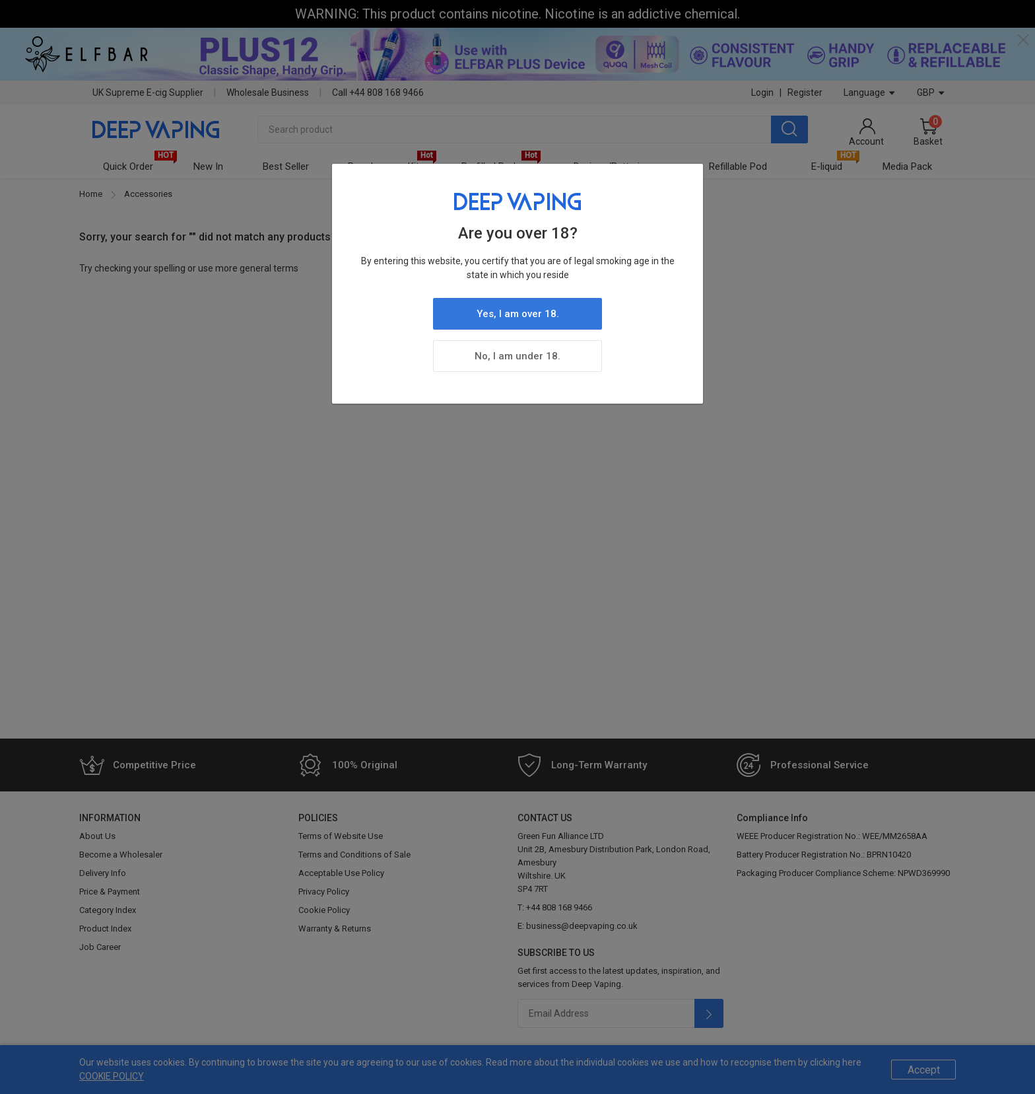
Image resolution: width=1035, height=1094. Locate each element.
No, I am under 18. (517, 356)
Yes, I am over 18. (518, 314)
